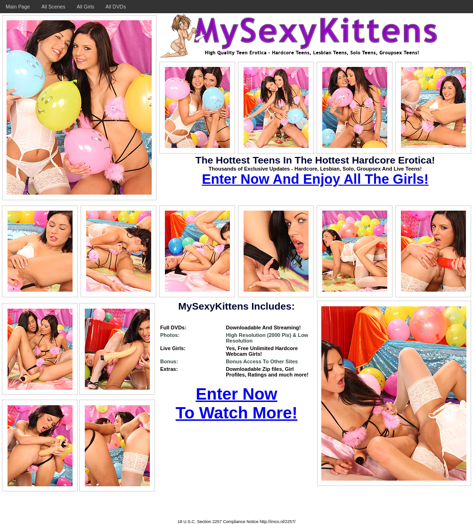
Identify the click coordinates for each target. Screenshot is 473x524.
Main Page (18, 6)
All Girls (85, 6)
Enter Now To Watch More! (237, 403)
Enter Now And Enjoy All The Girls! (315, 179)
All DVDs (116, 6)
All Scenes (53, 6)
